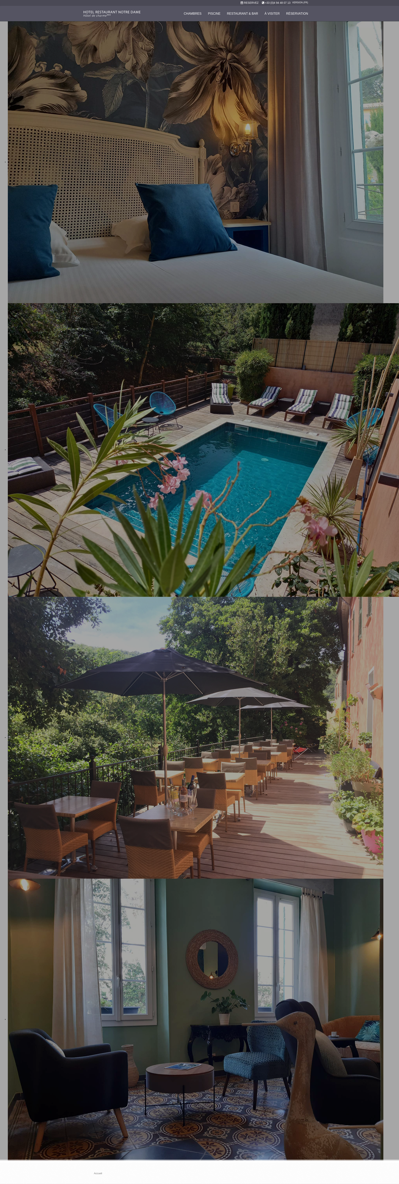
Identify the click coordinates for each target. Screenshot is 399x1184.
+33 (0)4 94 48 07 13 (277, 2)
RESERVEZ (251, 2)
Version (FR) (300, 2)
